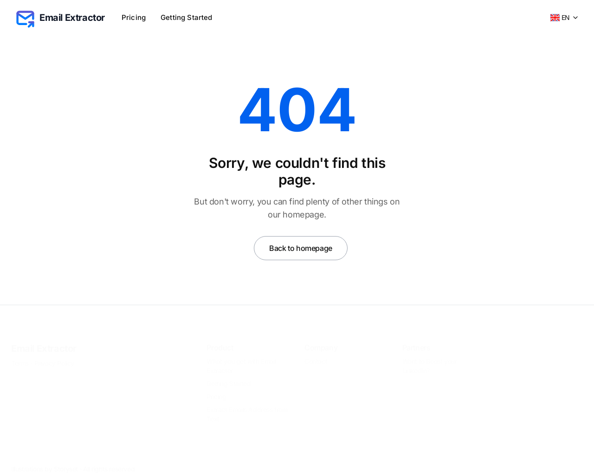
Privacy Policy (54, 355)
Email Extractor (44, 340)
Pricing (134, 17)
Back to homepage (300, 248)
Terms (20, 355)
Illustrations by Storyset (44, 461)
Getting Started (186, 17)
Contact (315, 354)
